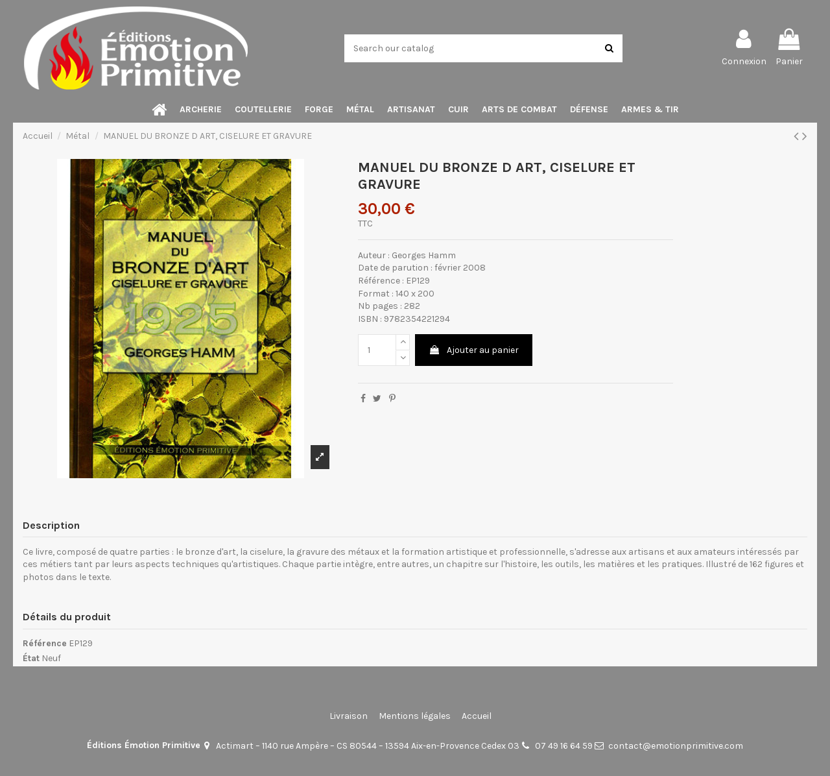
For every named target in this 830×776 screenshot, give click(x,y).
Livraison (348, 715)
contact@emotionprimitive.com (675, 745)
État (31, 658)
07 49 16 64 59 (564, 745)
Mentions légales (415, 715)
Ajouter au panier (474, 350)
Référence (45, 643)
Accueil (477, 715)
